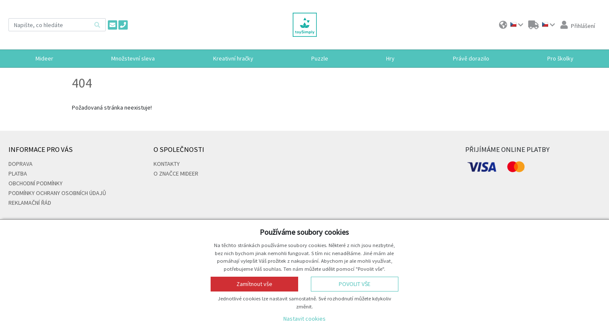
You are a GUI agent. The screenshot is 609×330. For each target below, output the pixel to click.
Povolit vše (354, 284)
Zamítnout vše (254, 284)
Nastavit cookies (304, 318)
